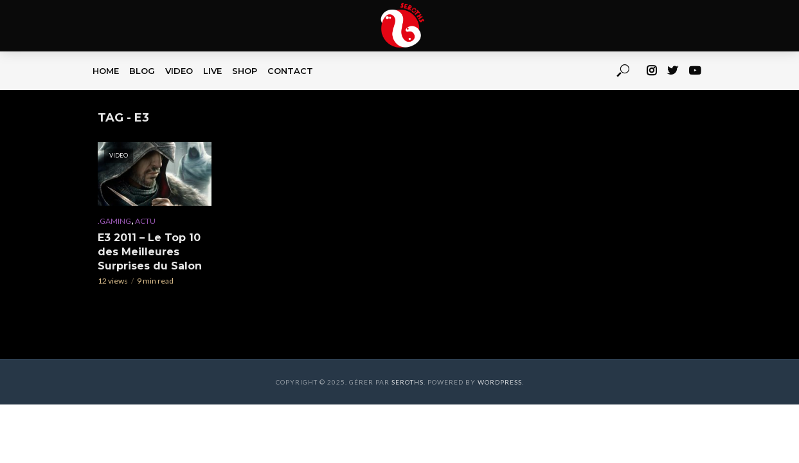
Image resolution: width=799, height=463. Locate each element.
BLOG (142, 71)
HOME (106, 71)
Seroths (407, 382)
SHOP (244, 71)
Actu (145, 221)
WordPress (500, 382)
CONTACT (290, 71)
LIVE (212, 71)
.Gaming (114, 221)
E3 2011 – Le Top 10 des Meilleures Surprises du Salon (150, 251)
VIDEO (179, 71)
